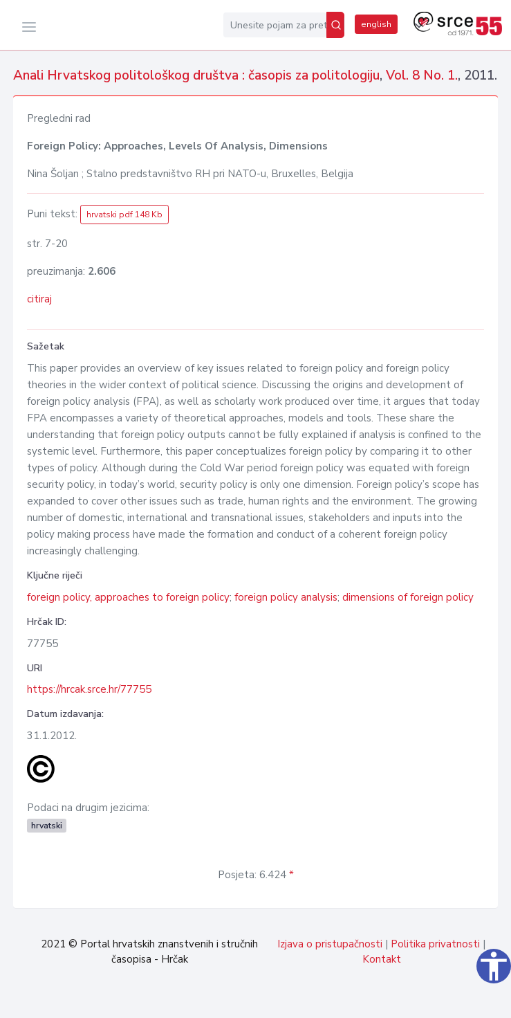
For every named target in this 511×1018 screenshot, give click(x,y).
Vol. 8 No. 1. (422, 75)
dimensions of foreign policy (408, 597)
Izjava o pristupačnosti (329, 944)
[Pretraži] (335, 25)
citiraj (39, 299)
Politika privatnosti (435, 944)
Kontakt (381, 959)
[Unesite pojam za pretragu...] (275, 25)
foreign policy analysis (285, 597)
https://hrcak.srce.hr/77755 (89, 689)
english (376, 24)
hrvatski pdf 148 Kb (124, 214)
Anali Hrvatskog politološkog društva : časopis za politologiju (196, 75)
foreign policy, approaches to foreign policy (128, 597)
